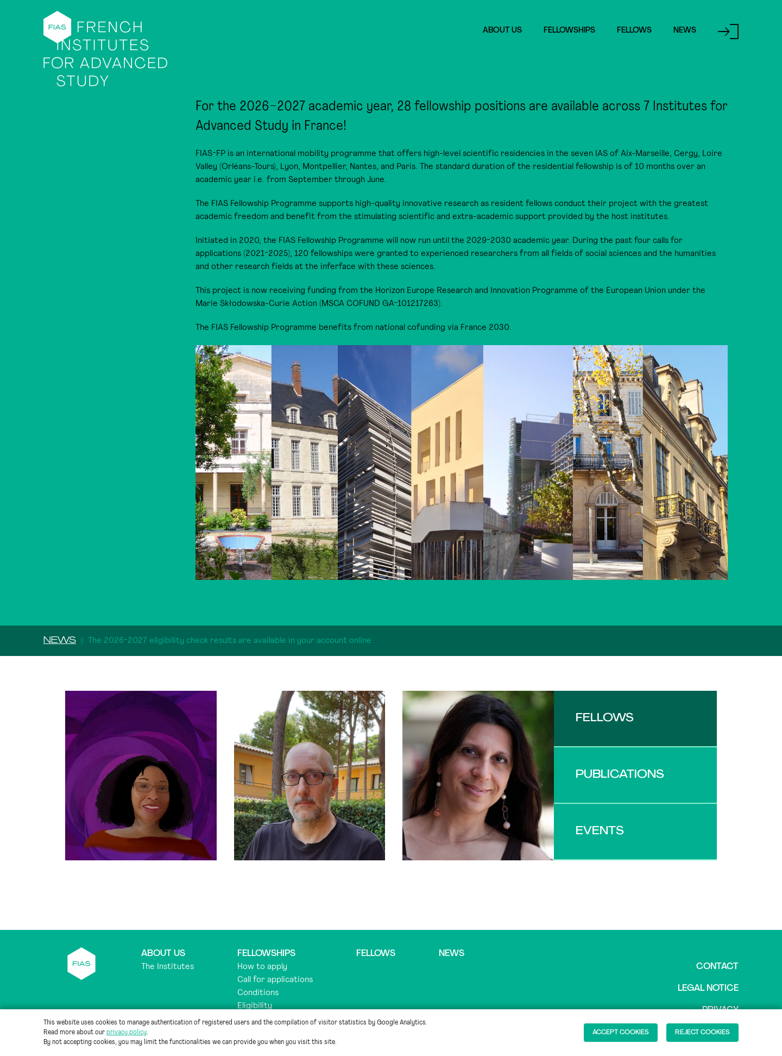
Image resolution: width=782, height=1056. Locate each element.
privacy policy (126, 1032)
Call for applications (275, 980)
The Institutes (167, 967)
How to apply (262, 967)
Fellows (634, 31)
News (684, 31)
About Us (502, 31)
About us (163, 953)
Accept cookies (620, 1032)
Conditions (258, 993)
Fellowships (569, 31)
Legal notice (708, 988)
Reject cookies (702, 1032)
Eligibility (254, 1006)
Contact (717, 967)
